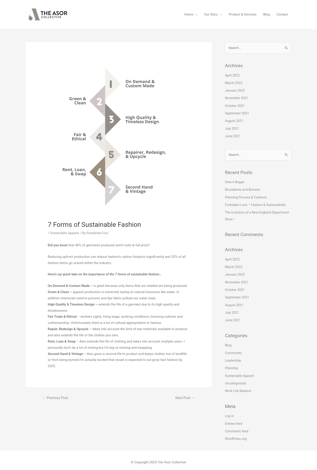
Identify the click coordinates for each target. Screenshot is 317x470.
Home (188, 14)
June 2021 (233, 135)
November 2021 (237, 98)
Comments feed (237, 427)
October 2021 (235, 105)
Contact (282, 14)
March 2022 (234, 83)
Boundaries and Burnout (243, 188)
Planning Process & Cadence (246, 196)
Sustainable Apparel (64, 233)
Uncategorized (235, 380)
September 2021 (237, 113)
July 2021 (232, 128)
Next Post (185, 398)
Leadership (233, 357)
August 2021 (234, 120)
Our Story (211, 14)
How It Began (235, 181)
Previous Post (55, 398)
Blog (266, 14)
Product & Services (243, 14)
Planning (231, 365)
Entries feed (234, 420)
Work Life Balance (238, 387)
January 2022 (235, 90)
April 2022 (232, 75)
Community (233, 350)
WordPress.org (236, 435)
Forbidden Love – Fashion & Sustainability (256, 203)
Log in (229, 412)
